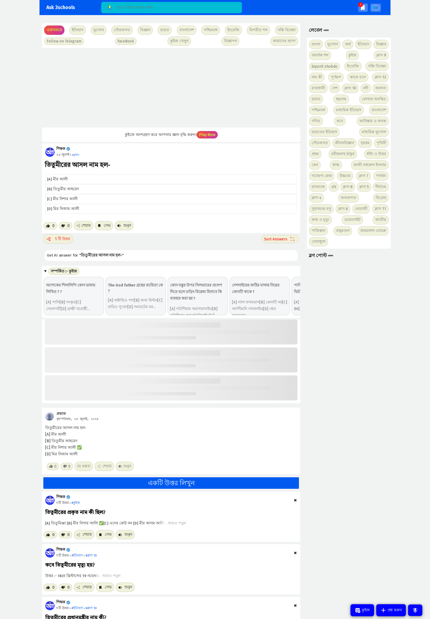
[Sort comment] (280, 239)
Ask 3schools (60, 7)
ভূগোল (332, 44)
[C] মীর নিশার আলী (62, 199)
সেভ (104, 225)
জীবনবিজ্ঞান (344, 143)
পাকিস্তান (318, 230)
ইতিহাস (363, 44)
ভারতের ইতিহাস (324, 132)
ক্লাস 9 (381, 55)
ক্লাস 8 (348, 186)
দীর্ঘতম (380, 186)
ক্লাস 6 (343, 208)
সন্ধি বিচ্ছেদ (287, 30)
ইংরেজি (233, 30)
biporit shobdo (325, 66)
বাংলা (316, 44)
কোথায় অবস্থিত (374, 99)
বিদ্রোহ (381, 197)
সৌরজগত (320, 143)
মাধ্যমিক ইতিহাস (348, 110)
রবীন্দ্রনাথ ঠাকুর (343, 154)
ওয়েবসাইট (352, 219)
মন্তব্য (83, 466)
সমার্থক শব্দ (320, 55)
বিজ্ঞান (381, 44)
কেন (315, 165)
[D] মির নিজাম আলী (63, 208)
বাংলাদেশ (379, 110)
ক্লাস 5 (364, 186)
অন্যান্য (380, 88)
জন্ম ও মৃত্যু (320, 219)
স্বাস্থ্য (336, 165)
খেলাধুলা (319, 241)
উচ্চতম (345, 176)
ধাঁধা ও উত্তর (376, 154)
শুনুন (124, 225)
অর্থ (348, 44)
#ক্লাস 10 (91, 555)
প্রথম (315, 154)
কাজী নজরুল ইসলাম (369, 165)
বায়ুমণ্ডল (343, 230)
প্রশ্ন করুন (391, 610)
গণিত (316, 121)
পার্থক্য (381, 176)
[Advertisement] (170, 87)
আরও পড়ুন (177, 523)
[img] (363, 7)
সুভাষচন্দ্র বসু (321, 208)
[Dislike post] (65, 225)
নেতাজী (361, 208)
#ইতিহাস (77, 555)
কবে (339, 121)
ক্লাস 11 (380, 208)
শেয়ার (83, 225)
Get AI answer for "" (79, 255)
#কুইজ (76, 503)
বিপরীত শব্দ (258, 30)
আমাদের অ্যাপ (284, 41)
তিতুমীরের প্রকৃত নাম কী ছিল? (75, 512)
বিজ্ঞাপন (230, 41)
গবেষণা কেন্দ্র (322, 176)
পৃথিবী (381, 143)
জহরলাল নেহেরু (373, 230)
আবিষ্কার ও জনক (372, 121)
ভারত (316, 99)
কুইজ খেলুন (179, 41)
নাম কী (317, 77)
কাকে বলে (358, 77)
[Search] (171, 7)
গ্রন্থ (333, 186)
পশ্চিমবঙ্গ (210, 30)
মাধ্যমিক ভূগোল (374, 132)
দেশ (335, 88)
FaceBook (125, 41)
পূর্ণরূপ (336, 77)
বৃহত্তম (365, 143)
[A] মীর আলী (57, 179)
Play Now (207, 134)
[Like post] (50, 225)
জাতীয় (380, 219)
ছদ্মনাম (341, 99)
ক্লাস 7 (363, 176)
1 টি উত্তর (58, 239)
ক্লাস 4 (316, 197)
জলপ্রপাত (349, 197)
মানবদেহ (318, 186)
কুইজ (352, 55)
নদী (365, 88)
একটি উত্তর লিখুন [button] (171, 483)
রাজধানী (318, 88)
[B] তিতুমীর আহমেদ (63, 189)
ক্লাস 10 (350, 88)
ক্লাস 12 (380, 77)
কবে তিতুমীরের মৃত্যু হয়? (70, 565)
